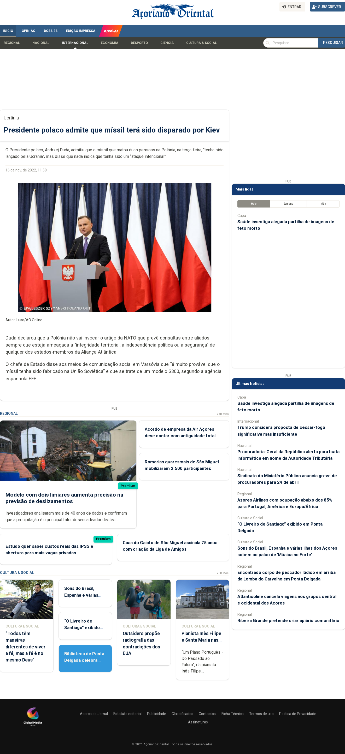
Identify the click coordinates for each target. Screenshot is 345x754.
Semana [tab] (288, 203)
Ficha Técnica (232, 714)
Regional (12, 43)
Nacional (40, 43)
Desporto (139, 43)
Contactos (207, 714)
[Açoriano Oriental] (32, 727)
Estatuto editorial (127, 714)
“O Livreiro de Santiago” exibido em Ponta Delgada (82, 627)
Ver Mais (223, 414)
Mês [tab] (323, 203)
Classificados (182, 714)
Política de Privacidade (297, 714)
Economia (109, 43)
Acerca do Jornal (94, 714)
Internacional (75, 43)
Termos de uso (261, 714)
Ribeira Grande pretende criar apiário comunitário (288, 620)
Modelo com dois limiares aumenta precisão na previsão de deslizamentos (64, 498)
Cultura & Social (201, 43)
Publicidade (156, 714)
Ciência (167, 43)
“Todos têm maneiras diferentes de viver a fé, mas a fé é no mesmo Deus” (25, 647)
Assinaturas (198, 722)
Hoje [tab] (253, 203)
